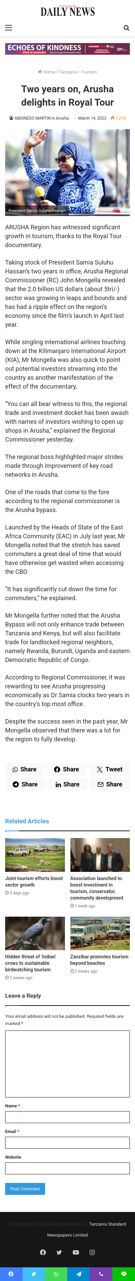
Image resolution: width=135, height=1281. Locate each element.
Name (12, 1105)
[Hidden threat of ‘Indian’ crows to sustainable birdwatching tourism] (35, 933)
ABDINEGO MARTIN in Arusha (41, 118)
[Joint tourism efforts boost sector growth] (35, 855)
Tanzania (68, 72)
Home (46, 72)
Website (13, 1157)
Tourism (89, 72)
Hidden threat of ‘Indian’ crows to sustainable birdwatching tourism (30, 963)
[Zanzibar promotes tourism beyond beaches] (100, 933)
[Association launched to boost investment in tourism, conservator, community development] (100, 855)
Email (12, 1131)
